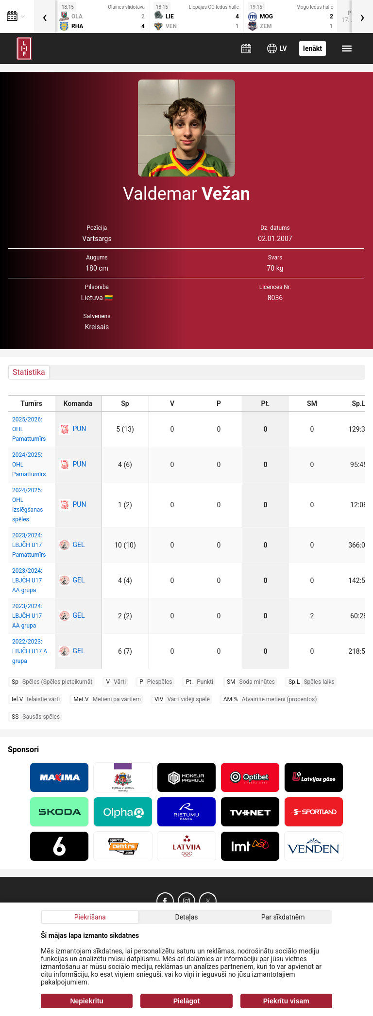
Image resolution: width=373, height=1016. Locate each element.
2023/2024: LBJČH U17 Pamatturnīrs (29, 545)
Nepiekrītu (86, 1001)
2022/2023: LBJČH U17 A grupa (29, 651)
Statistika (29, 372)
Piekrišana (90, 917)
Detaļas (186, 917)
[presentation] (44, 16)
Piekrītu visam (286, 1001)
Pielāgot (186, 1001)
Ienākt (312, 48)
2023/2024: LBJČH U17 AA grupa (27, 580)
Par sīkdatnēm (283, 917)
